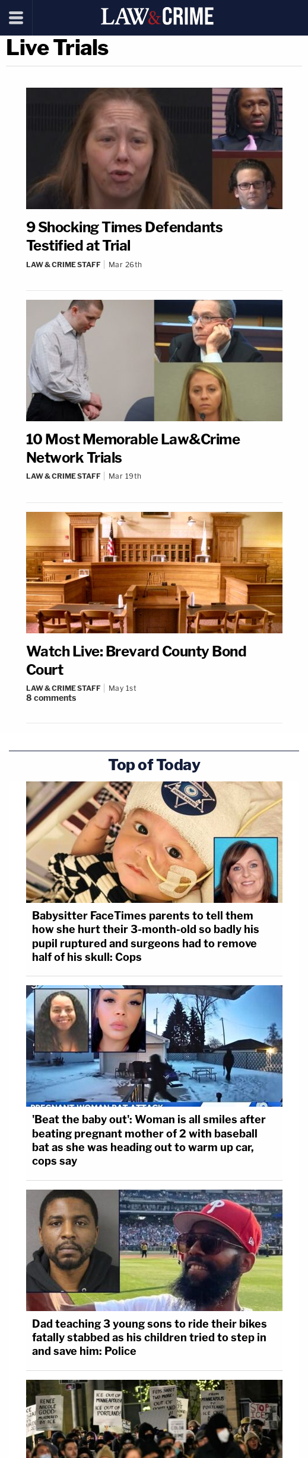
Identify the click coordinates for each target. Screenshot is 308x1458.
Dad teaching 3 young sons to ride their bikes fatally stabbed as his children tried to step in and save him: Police (149, 1338)
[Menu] (16, 18)
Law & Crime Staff (63, 264)
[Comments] (154, 698)
